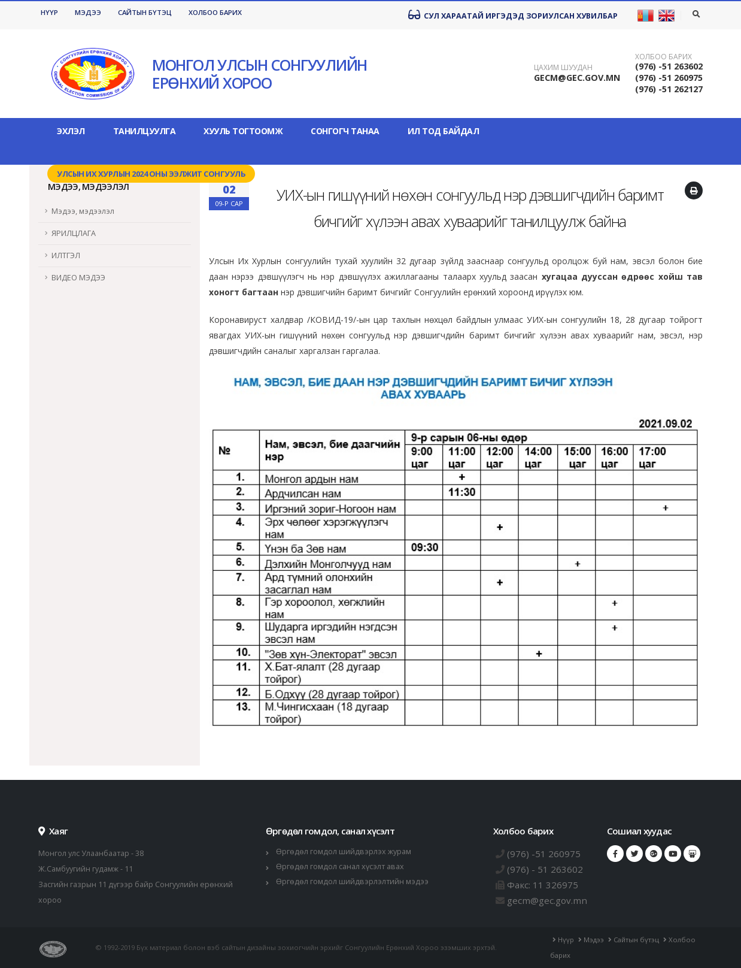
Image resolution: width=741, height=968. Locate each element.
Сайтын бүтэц (145, 12)
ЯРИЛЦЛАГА (73, 233)
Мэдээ (88, 12)
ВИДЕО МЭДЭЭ (78, 278)
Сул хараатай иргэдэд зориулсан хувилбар (513, 15)
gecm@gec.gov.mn (547, 900)
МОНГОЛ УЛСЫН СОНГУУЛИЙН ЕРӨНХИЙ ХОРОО (259, 74)
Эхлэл (71, 131)
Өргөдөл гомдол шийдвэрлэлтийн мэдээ (352, 881)
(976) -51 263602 (669, 66)
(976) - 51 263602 (545, 869)
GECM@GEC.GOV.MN (577, 77)
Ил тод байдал (443, 131)
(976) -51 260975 (669, 77)
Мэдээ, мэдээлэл (82, 211)
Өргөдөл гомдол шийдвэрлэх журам (343, 851)
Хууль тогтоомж (243, 131)
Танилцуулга (144, 131)
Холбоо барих (215, 12)
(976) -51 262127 (669, 89)
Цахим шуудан (563, 67)
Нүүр (49, 12)
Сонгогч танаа (345, 131)
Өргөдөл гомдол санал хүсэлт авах (340, 866)
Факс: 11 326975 (542, 885)
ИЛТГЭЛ (65, 255)
